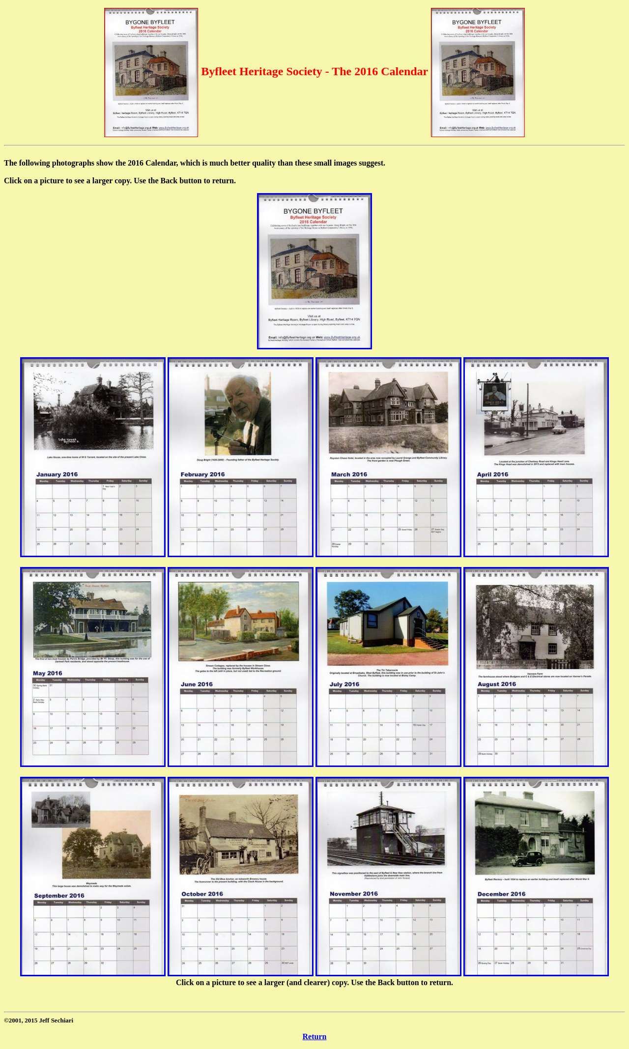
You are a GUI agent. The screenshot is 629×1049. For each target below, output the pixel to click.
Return (315, 1036)
